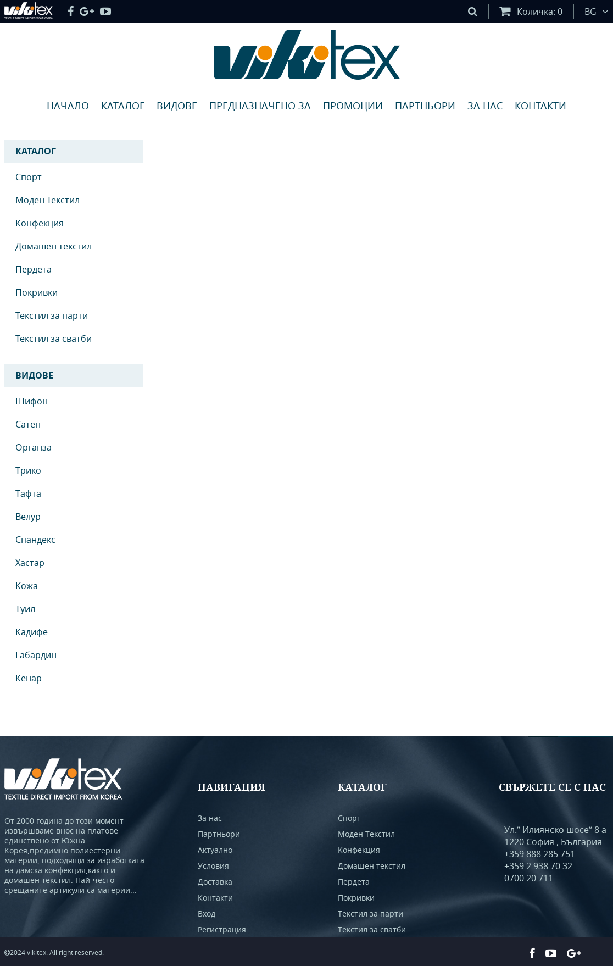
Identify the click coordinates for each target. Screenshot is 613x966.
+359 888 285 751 (539, 854)
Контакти (540, 105)
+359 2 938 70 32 (538, 866)
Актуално (215, 850)
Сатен (28, 424)
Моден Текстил (47, 200)
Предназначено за (260, 105)
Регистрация (222, 929)
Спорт (28, 177)
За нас (485, 105)
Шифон (31, 401)
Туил (25, 609)
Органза (33, 447)
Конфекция (39, 223)
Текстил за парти (51, 315)
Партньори (425, 105)
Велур (28, 516)
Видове (177, 105)
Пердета (33, 269)
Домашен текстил (53, 246)
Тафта (28, 493)
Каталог (122, 105)
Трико (28, 470)
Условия (213, 865)
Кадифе (31, 632)
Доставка (215, 881)
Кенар (28, 678)
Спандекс (35, 540)
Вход (206, 913)
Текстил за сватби (53, 338)
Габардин (36, 655)
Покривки (36, 292)
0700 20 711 (528, 878)
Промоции (353, 105)
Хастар (29, 563)
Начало (68, 105)
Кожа (26, 586)
